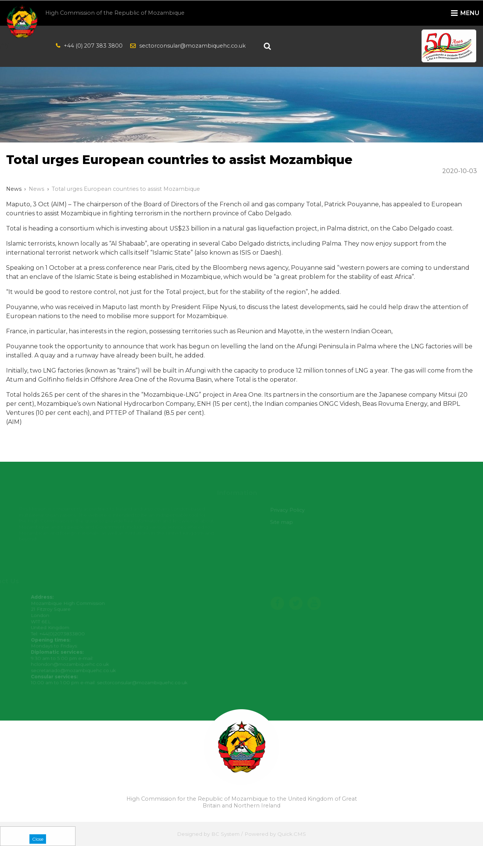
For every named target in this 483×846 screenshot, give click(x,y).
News (36, 189)
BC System (225, 834)
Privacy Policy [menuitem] (289, 510)
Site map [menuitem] (283, 522)
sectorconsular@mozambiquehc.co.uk (192, 45)
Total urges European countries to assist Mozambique (126, 189)
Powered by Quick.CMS (275, 834)
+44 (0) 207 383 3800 (93, 45)
